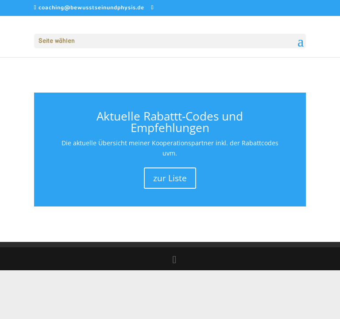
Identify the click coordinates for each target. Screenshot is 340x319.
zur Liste (170, 178)
